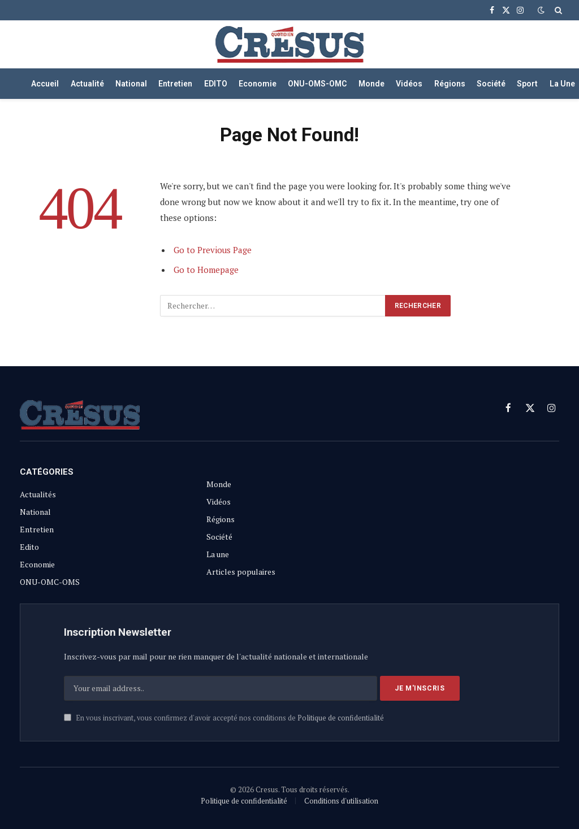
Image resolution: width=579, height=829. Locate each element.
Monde (371, 83)
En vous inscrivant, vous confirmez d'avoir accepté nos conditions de (224, 718)
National (131, 83)
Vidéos (409, 83)
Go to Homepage (206, 269)
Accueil (45, 83)
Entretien (175, 83)
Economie (257, 83)
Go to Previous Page (213, 249)
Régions (449, 83)
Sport (527, 83)
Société (491, 83)
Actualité (87, 83)
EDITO (215, 83)
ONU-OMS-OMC (317, 83)
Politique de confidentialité (340, 718)
